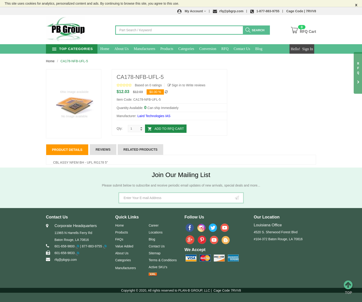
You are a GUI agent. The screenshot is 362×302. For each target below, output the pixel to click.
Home (115, 49)
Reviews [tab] (103, 149)
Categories (197, 49)
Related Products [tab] (141, 149)
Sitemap (154, 253)
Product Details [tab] (67, 150)
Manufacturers (155, 49)
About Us (132, 49)
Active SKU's (158, 267)
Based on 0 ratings (148, 85)
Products (177, 49)
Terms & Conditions (163, 260)
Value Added (124, 246)
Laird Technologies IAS (153, 116)
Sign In (307, 49)
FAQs (119, 239)
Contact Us (252, 49)
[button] (191, 11)
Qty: (120, 128)
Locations (156, 232)
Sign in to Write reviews (186, 85)
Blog (269, 49)
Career (154, 225)
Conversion (218, 49)
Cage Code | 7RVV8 (301, 11)
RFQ (235, 49)
